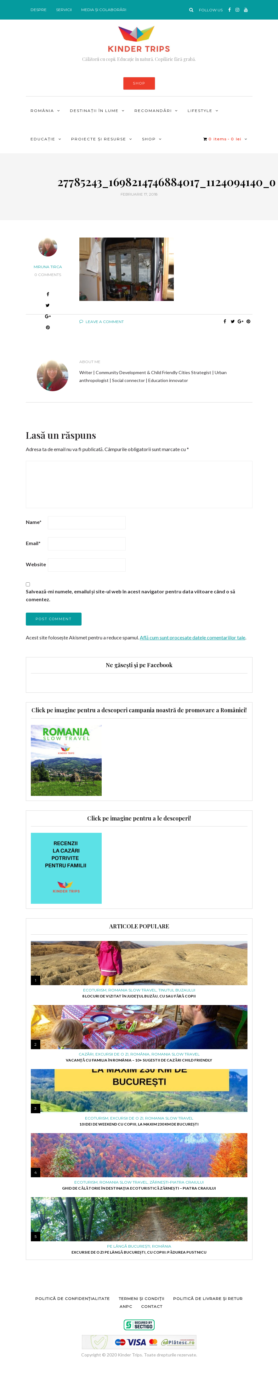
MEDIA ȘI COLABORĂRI (103, 9)
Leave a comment (101, 321)
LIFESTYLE (200, 110)
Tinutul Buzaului (176, 990)
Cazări (86, 1054)
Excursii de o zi (111, 1054)
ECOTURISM (94, 990)
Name (34, 522)
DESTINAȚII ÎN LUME (94, 110)
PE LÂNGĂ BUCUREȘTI (128, 1246)
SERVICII (64, 9)
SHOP (139, 83)
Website (36, 564)
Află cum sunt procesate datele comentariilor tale (192, 637)
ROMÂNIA (42, 110)
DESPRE (39, 9)
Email (33, 543)
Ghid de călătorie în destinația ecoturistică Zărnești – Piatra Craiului (139, 1188)
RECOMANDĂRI (153, 110)
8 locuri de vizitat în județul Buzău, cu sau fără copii (139, 996)
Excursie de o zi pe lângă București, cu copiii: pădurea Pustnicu (139, 1252)
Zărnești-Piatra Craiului (177, 1182)
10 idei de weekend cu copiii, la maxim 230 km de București (139, 1124)
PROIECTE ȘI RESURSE (98, 139)
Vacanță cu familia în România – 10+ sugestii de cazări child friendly (139, 1060)
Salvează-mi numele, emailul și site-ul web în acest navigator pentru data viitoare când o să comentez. (130, 595)
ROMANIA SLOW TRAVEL (132, 990)
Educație (43, 139)
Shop (149, 139)
